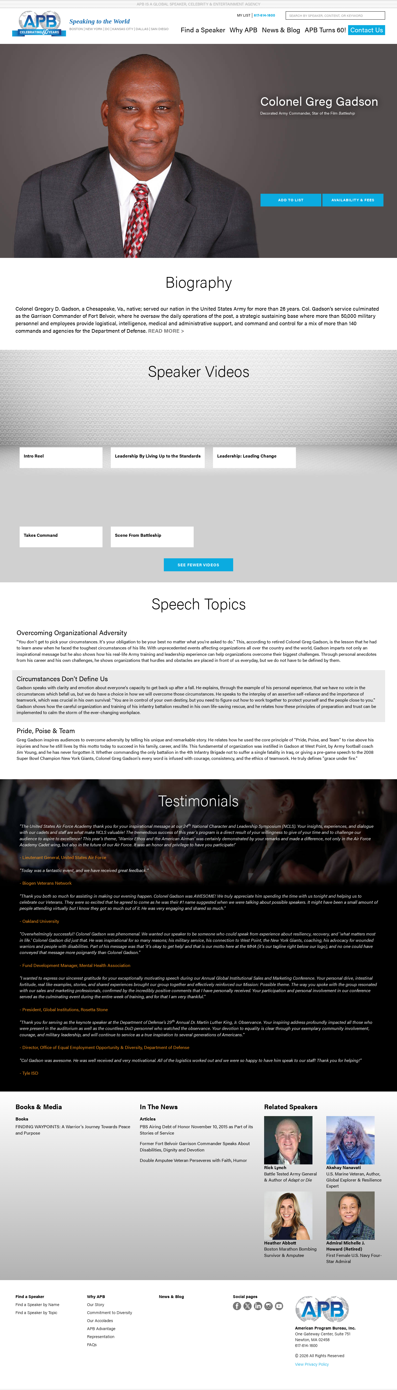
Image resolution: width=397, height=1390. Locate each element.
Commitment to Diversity (109, 1313)
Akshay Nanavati (343, 1168)
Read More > (166, 331)
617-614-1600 (264, 15)
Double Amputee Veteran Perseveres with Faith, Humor (193, 1161)
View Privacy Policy (312, 1365)
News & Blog (281, 30)
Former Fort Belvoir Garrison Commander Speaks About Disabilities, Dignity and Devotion (195, 1147)
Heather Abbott (280, 1243)
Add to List (291, 200)
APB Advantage (101, 1329)
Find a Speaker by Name (37, 1305)
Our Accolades (100, 1321)
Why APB (243, 30)
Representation (100, 1337)
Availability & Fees (353, 200)
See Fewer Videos (198, 565)
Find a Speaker (203, 30)
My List (243, 15)
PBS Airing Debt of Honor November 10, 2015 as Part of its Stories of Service (196, 1130)
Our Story (95, 1305)
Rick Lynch (275, 1168)
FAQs (92, 1345)
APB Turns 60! (325, 30)
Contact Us (366, 30)
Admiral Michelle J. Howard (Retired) (345, 1246)
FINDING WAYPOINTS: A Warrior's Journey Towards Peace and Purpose (72, 1130)
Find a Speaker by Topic (36, 1313)
